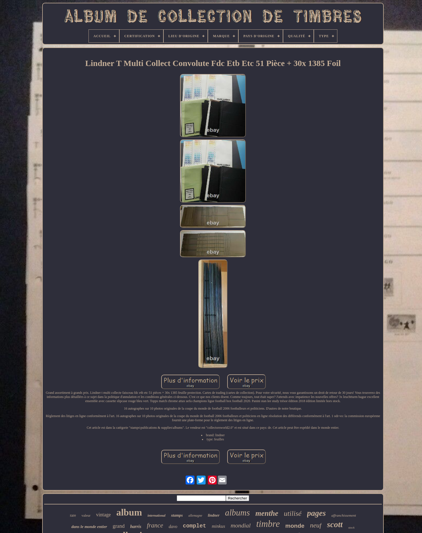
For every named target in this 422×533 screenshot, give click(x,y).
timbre (268, 524)
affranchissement (343, 515)
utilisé (293, 513)
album (129, 512)
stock (351, 527)
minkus (218, 526)
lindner (213, 515)
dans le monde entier (89, 526)
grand (119, 526)
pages (316, 513)
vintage (103, 514)
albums (237, 512)
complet (194, 526)
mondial (241, 525)
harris (135, 526)
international (157, 515)
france (155, 525)
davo (173, 526)
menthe (267, 513)
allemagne (195, 515)
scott (335, 524)
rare (73, 515)
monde (294, 525)
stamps (177, 515)
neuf (315, 525)
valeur (86, 515)
